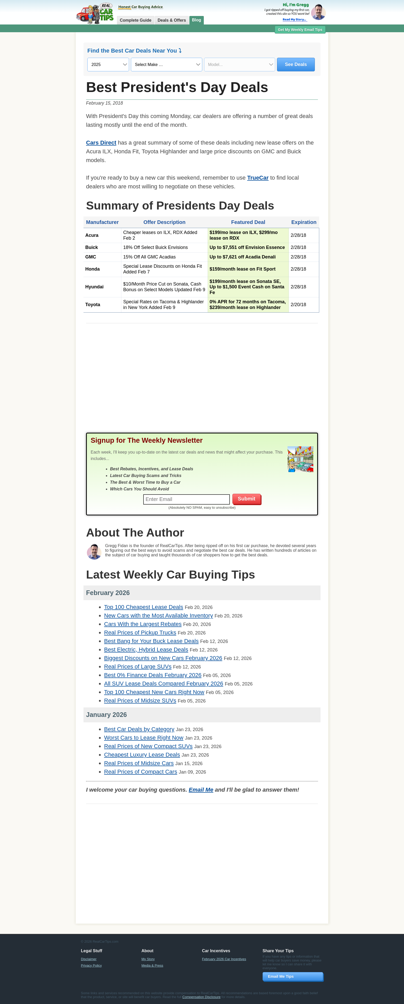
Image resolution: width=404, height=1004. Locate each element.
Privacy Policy (91, 965)
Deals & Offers (172, 20)
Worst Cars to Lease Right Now (143, 737)
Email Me (201, 790)
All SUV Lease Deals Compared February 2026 (163, 683)
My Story (148, 959)
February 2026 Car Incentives (224, 959)
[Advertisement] (47, 114)
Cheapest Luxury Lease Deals (142, 754)
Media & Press (152, 965)
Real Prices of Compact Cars (140, 771)
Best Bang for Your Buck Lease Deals (151, 641)
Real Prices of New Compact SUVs (148, 746)
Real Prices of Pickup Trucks (140, 632)
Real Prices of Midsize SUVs (140, 700)
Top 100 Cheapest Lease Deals (143, 607)
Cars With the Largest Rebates (143, 624)
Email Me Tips (281, 976)
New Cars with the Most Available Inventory (158, 615)
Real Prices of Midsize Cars (139, 763)
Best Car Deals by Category (139, 729)
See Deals (296, 64)
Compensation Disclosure (201, 997)
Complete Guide (136, 20)
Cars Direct (101, 142)
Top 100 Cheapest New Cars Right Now (154, 692)
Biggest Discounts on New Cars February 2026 (163, 658)
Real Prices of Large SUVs (138, 666)
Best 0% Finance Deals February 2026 (152, 675)
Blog (196, 20)
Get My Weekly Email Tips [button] (300, 30)
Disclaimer (89, 959)
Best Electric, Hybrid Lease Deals (146, 649)
